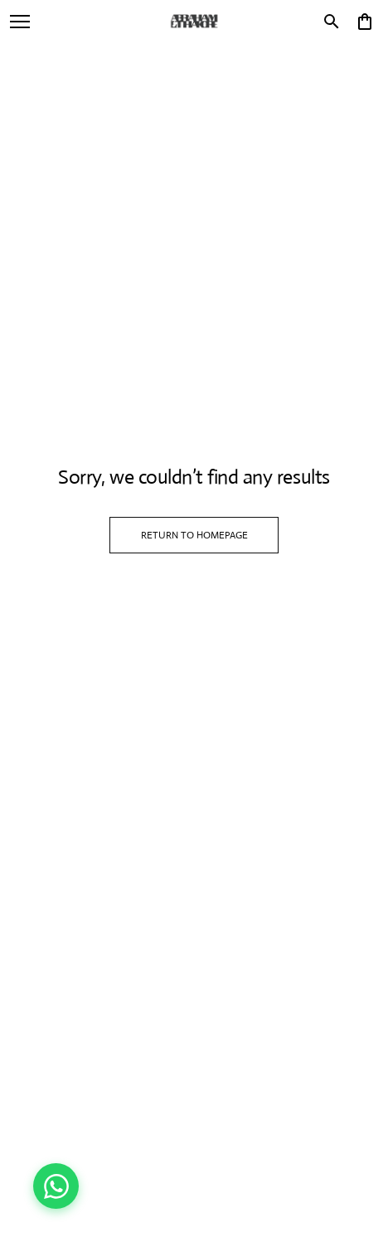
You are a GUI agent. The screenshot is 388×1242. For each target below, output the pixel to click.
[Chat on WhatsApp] (56, 1186)
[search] (332, 22)
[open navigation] (20, 21)
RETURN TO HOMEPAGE (194, 535)
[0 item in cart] (365, 22)
